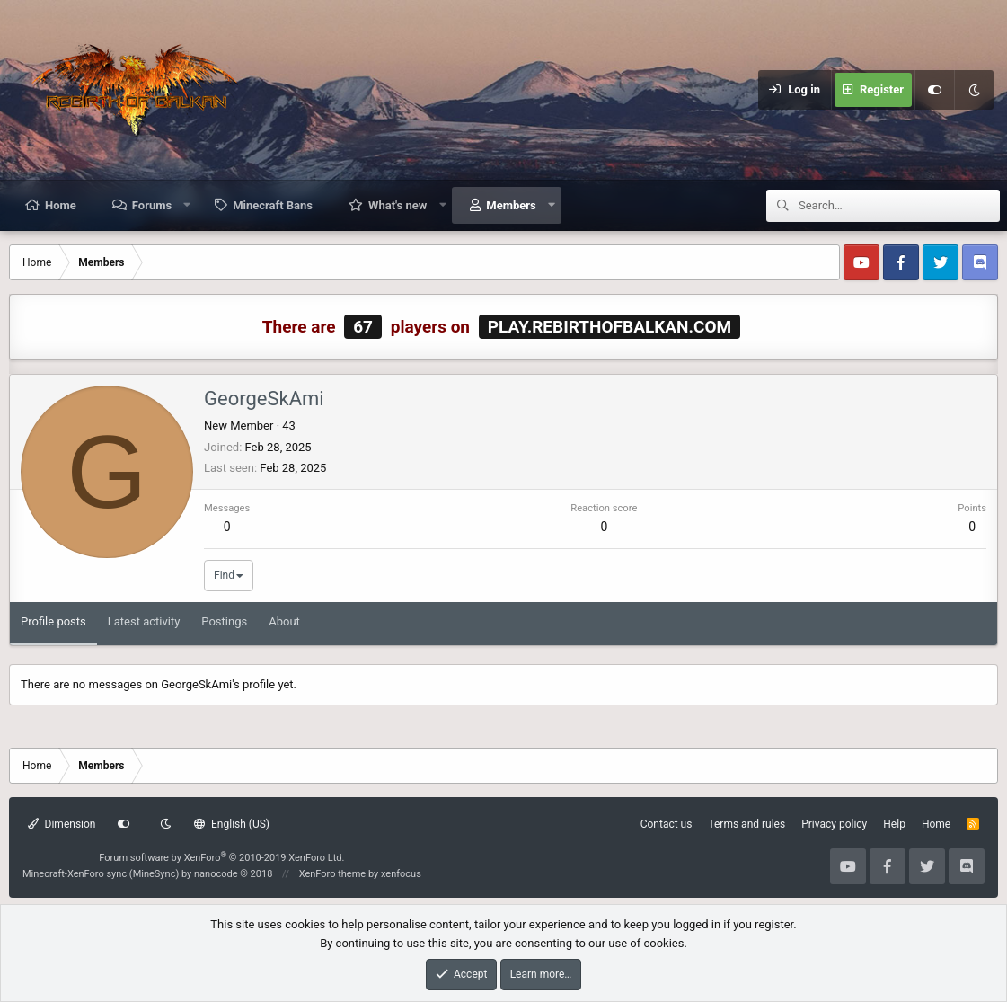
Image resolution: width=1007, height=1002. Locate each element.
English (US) (231, 824)
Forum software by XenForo (221, 858)
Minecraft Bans (273, 205)
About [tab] (284, 621)
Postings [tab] (224, 621)
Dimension (61, 824)
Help (894, 824)
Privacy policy (834, 824)
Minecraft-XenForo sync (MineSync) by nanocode (147, 874)
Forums (152, 205)
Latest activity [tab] (144, 621)
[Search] (899, 206)
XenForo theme (333, 874)
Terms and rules (746, 824)
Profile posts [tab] (53, 621)
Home (60, 205)
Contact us (666, 824)
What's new (397, 205)
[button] (187, 205)
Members (510, 205)
